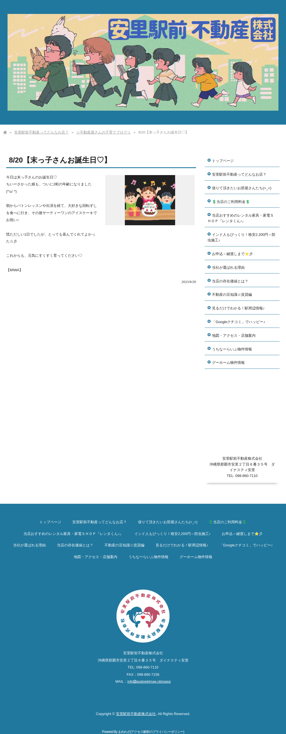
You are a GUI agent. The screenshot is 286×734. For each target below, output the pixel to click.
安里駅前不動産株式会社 (136, 714)
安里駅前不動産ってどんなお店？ (41, 132)
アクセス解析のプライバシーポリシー (157, 731)
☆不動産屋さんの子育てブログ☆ (103, 132)
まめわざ (124, 731)
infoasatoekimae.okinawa (149, 681)
